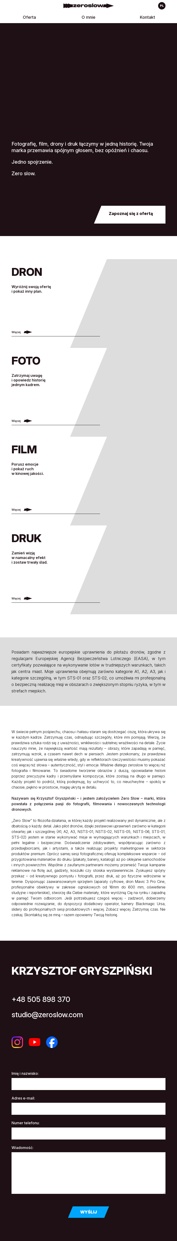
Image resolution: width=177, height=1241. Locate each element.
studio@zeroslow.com (47, 1014)
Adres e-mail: (23, 1098)
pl (162, 5)
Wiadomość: (22, 1147)
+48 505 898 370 (41, 999)
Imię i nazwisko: (25, 1073)
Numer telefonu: (26, 1123)
